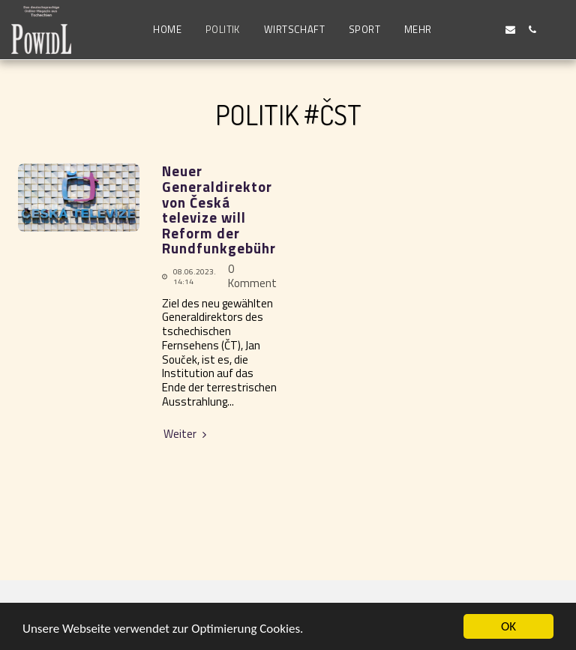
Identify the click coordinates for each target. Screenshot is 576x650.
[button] (467, 29)
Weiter (187, 434)
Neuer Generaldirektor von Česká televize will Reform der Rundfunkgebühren (227, 209)
